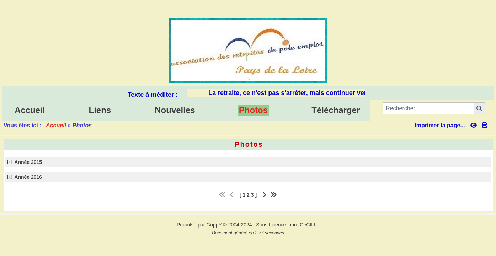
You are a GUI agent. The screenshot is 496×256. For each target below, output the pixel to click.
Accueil (56, 125)
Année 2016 (24, 177)
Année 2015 (24, 162)
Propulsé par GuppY (200, 225)
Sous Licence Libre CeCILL (287, 225)
